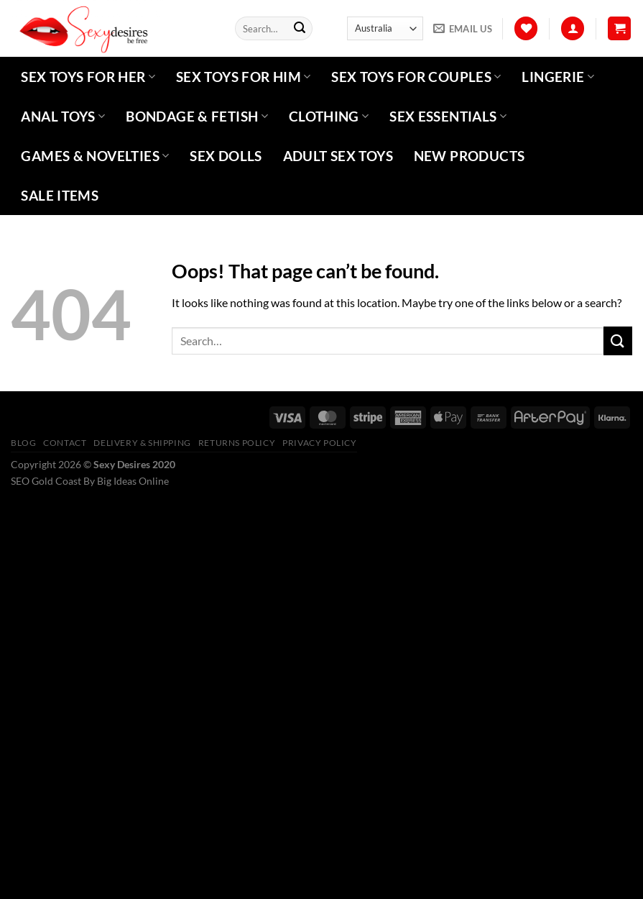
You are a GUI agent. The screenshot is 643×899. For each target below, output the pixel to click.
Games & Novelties (95, 155)
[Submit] (299, 29)
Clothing (329, 116)
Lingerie (558, 76)
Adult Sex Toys (338, 155)
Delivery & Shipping (142, 442)
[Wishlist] (525, 28)
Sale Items (59, 195)
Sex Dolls (226, 155)
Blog (23, 442)
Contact (64, 442)
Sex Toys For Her (88, 76)
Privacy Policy (319, 442)
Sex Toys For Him (243, 76)
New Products (469, 155)
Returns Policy (237, 442)
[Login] (572, 28)
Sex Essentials (447, 116)
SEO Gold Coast (46, 481)
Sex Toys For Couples (416, 76)
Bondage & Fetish (197, 116)
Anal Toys (63, 116)
